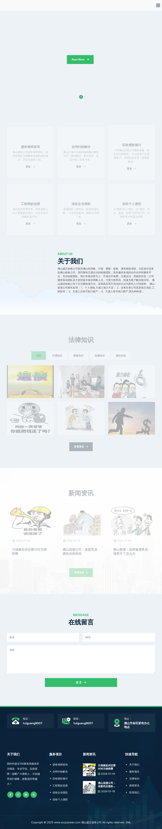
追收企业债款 (58, 792)
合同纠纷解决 (58, 771)
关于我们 (132, 764)
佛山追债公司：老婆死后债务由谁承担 (107, 784)
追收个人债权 (58, 799)
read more (116, 59)
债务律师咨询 (58, 764)
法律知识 (132, 778)
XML (128, 822)
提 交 (81, 682)
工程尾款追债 (58, 785)
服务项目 (132, 771)
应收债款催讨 (58, 778)
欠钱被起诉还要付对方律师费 (107, 767)
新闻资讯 (132, 785)
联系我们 (132, 792)
